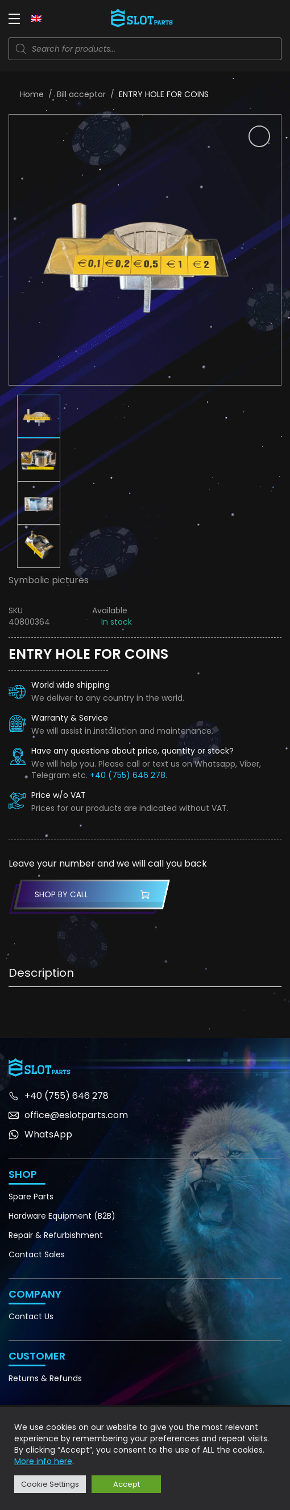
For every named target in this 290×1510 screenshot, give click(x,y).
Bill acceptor (81, 94)
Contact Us (31, 1316)
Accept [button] (126, 1484)
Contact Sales (37, 1254)
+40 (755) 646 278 (127, 775)
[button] (259, 136)
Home (32, 94)
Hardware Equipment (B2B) (62, 1216)
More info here (43, 1461)
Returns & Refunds (45, 1378)
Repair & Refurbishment (56, 1235)
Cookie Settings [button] (50, 1484)
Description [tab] (41, 973)
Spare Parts (31, 1196)
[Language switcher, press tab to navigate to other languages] (36, 18)
